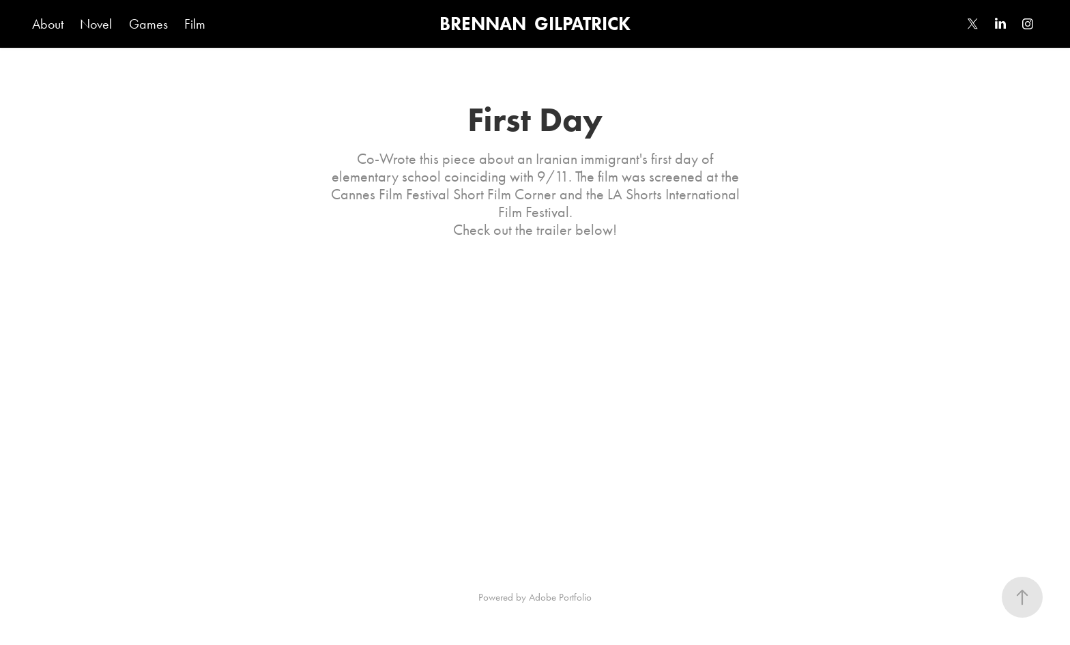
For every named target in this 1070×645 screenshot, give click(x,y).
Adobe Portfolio (560, 597)
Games (148, 24)
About (47, 24)
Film (194, 24)
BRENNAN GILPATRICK (535, 23)
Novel (96, 24)
